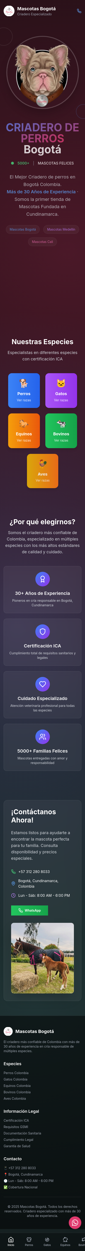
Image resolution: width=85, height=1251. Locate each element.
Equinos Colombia (17, 1086)
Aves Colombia (15, 1098)
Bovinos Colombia (17, 1092)
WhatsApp (29, 910)
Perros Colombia (16, 1073)
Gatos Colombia (15, 1079)
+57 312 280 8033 (22, 1168)
